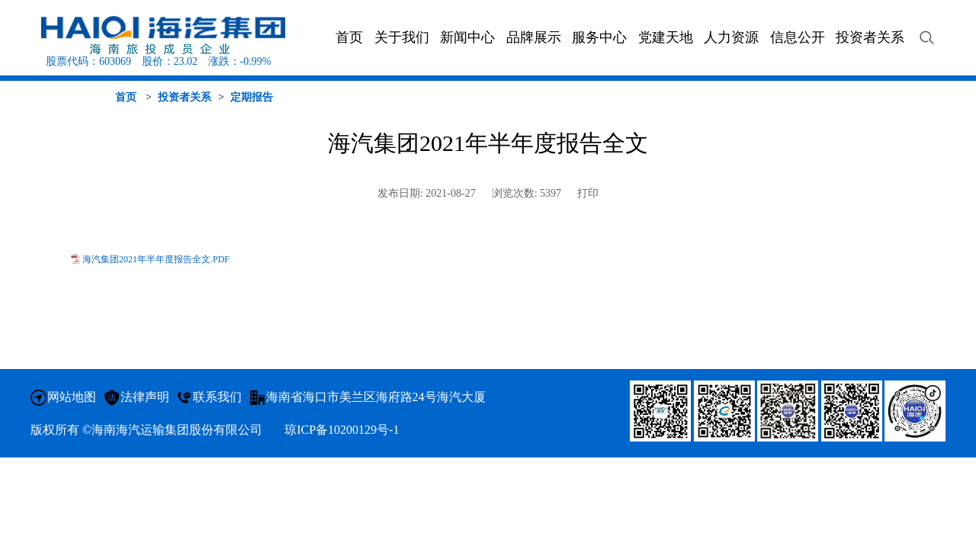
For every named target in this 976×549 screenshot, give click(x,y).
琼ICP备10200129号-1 (341, 429)
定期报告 (251, 97)
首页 (125, 97)
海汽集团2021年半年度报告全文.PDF (156, 259)
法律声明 (144, 396)
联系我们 (217, 396)
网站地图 (71, 396)
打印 (588, 193)
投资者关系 (184, 97)
